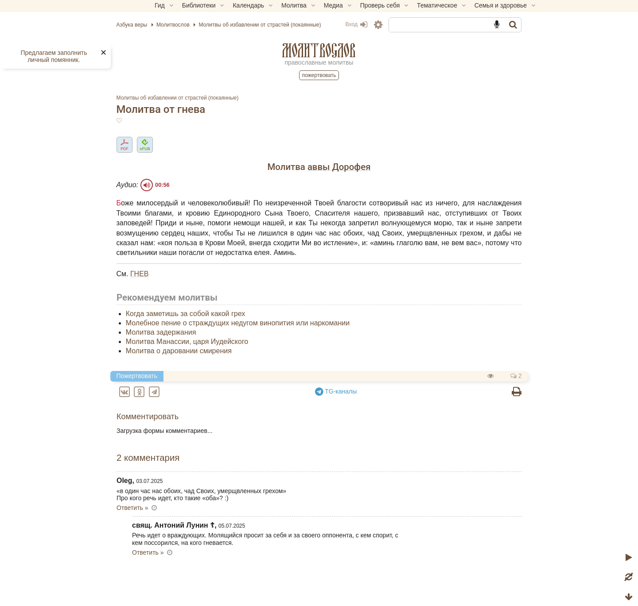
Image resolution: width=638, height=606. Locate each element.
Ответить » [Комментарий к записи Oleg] (161, 517)
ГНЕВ (168, 283)
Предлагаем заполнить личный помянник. (53, 56)
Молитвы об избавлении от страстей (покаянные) (206, 98)
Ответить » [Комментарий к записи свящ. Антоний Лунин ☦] (177, 562)
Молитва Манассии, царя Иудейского (216, 351)
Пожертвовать (319, 75)
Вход (342, 24)
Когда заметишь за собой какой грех (214, 324)
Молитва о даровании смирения (208, 360)
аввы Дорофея (339, 167)
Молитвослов (319, 50)
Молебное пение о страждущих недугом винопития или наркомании (266, 333)
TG (336, 401)
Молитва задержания (190, 342)
